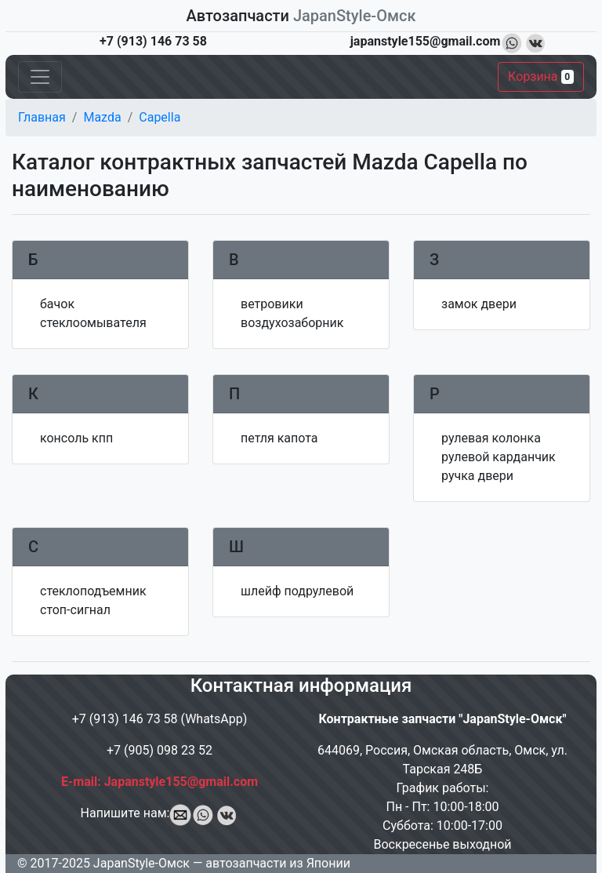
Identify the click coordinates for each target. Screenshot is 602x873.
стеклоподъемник (93, 591)
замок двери (479, 303)
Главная (42, 117)
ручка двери (477, 475)
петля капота (279, 438)
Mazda (102, 117)
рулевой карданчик (498, 456)
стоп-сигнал (75, 609)
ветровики (272, 303)
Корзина (541, 76)
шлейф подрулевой (297, 591)
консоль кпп (76, 438)
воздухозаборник (292, 322)
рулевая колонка (491, 438)
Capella (159, 117)
